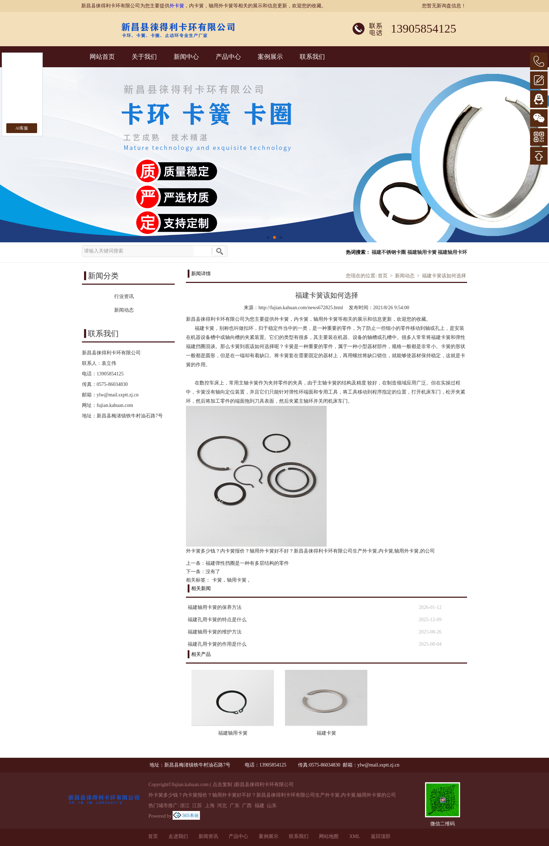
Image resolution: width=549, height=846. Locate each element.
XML (354, 836)
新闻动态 (405, 275)
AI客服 (21, 128)
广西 (247, 805)
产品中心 (228, 56)
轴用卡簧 (236, 580)
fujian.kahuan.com (115, 405)
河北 (222, 805)
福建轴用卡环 (452, 252)
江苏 (197, 805)
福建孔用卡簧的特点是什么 (217, 619)
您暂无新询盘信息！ (444, 5)
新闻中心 (186, 56)
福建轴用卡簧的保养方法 (215, 607)
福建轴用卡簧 (422, 252)
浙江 (185, 805)
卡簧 (217, 580)
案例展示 (270, 56)
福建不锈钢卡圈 (388, 252)
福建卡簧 (326, 733)
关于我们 (144, 56)
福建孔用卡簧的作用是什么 (217, 644)
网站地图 (329, 836)
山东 (272, 805)
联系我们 (312, 56)
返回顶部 (380, 836)
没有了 (213, 571)
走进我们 (178, 836)
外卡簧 (176, 5)
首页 (383, 275)
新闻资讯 (208, 836)
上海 (210, 805)
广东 (234, 805)
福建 (259, 805)
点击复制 (222, 784)
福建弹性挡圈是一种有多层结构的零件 (247, 563)
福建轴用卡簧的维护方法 (215, 631)
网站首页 (102, 56)
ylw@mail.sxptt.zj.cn (118, 394)
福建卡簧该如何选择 (444, 275)
